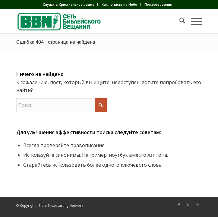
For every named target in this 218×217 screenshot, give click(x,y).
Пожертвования (158, 4)
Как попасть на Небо (119, 4)
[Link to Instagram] (197, 204)
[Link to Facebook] (179, 204)
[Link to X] (188, 204)
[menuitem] (69, 4)
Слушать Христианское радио (68, 4)
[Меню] (193, 21)
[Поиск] (179, 21)
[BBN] (90, 21)
